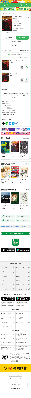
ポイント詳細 (17, 25)
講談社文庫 (9, 108)
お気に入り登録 (25, 50)
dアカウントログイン (6, 326)
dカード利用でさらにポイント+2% (19, 28)
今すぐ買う (24, 37)
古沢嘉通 (15, 18)
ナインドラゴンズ (11, 110)
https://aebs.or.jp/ (14, 361)
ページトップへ (15, 384)
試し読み (8, 32)
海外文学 (9, 105)
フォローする (28, 17)
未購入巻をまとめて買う (16, 54)
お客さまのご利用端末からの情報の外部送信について (21, 348)
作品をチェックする (16, 41)
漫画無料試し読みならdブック (7, 226)
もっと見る (25, 138)
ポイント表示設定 (21, 322)
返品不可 (15, 30)
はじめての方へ (6, 314)
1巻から (21, 57)
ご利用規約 (4, 334)
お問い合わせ (4, 322)
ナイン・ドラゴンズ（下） (17, 73)
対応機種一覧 (19, 313)
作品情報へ (15, 45)
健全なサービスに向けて (21, 339)
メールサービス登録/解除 (6, 318)
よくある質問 (19, 318)
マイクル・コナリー (17, 16)
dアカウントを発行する (15, 376)
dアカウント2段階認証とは (6, 343)
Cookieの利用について (21, 343)
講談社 (7, 103)
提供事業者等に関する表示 (21, 334)
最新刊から (26, 57)
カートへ (9, 37)
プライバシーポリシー (6, 339)
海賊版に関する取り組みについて (6, 348)
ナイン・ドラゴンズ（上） (17, 60)
